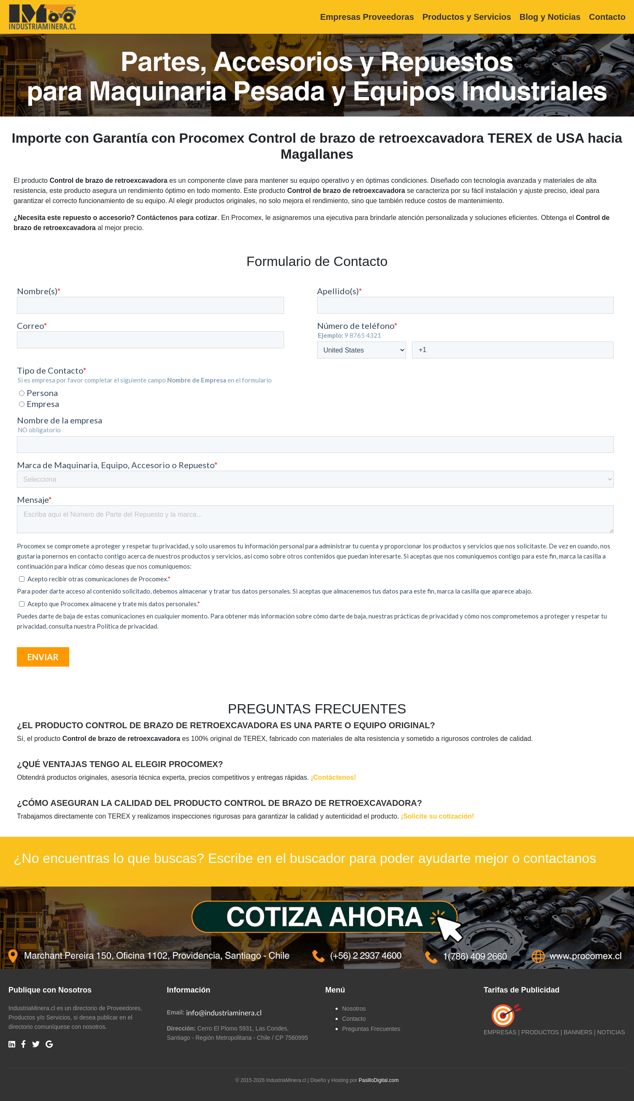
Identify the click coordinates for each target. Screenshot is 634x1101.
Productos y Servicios (467, 17)
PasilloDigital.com (379, 1080)
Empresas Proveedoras (367, 17)
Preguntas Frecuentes (371, 1028)
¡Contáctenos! (333, 777)
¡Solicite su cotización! (437, 816)
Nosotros (354, 1008)
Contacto (607, 17)
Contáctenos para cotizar (177, 217)
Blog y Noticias (550, 17)
